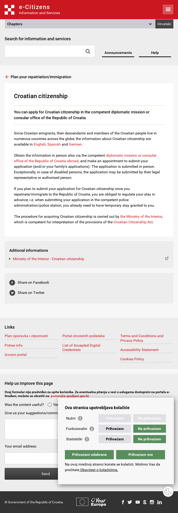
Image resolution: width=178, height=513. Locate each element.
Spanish (54, 144)
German (75, 144)
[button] (80, 24)
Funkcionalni (76, 428)
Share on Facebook (33, 282)
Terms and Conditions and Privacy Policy (141, 338)
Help (155, 52)
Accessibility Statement (139, 350)
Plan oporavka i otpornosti (26, 336)
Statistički (74, 439)
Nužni (71, 418)
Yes (53, 404)
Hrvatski (164, 24)
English (40, 144)
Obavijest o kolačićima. (98, 470)
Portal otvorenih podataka (83, 336)
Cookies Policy (132, 359)
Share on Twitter (31, 292)
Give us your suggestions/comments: (35, 413)
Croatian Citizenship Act (133, 222)
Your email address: (21, 446)
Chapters (14, 24)
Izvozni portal (16, 354)
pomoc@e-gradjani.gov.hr (70, 396)
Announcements (118, 52)
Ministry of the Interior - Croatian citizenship (48, 259)
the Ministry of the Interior (141, 216)
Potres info (13, 345)
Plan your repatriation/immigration (41, 77)
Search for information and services (38, 38)
